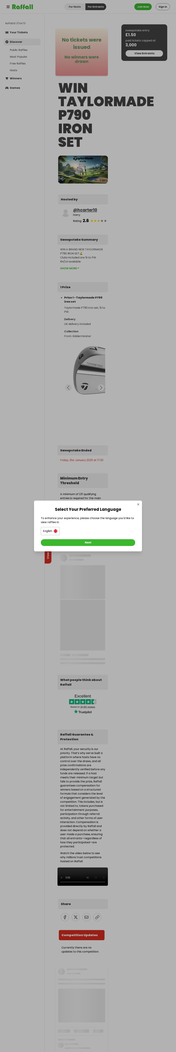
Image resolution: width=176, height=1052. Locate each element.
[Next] (88, 542)
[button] (50, 531)
